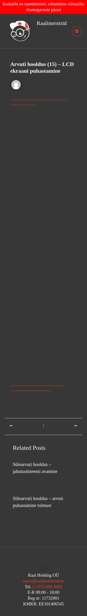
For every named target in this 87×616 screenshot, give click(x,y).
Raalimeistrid (52, 23)
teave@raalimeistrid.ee (43, 580)
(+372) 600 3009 (47, 586)
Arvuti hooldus (24, 480)
